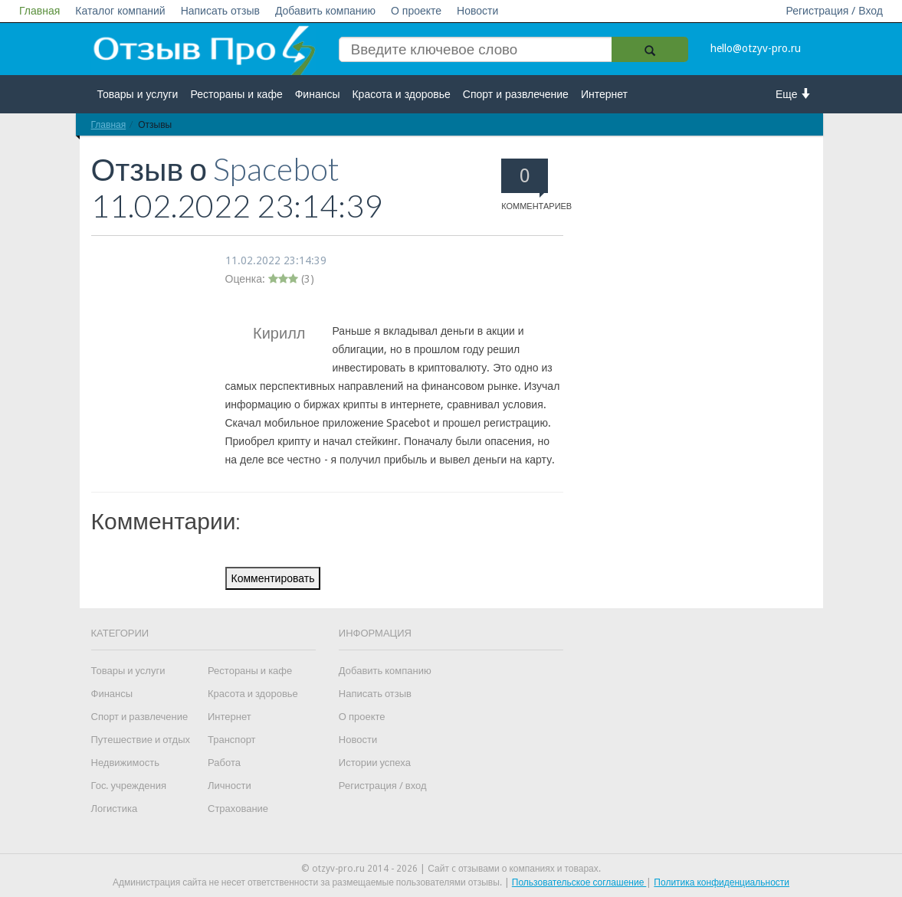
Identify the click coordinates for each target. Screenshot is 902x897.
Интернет (604, 94)
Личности (229, 785)
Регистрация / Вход (834, 11)
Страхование (238, 808)
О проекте (416, 11)
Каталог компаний (120, 11)
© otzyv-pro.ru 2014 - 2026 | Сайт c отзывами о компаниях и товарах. (451, 868)
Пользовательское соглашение (579, 882)
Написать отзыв (220, 11)
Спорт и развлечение (516, 94)
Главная (39, 11)
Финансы (317, 94)
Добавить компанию (325, 11)
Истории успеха (375, 762)
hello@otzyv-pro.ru (755, 48)
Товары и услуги (138, 94)
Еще (794, 93)
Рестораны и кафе (236, 94)
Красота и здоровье (401, 94)
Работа (224, 762)
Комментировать (273, 578)
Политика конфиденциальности (721, 882)
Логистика (114, 808)
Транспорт (232, 739)
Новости (477, 11)
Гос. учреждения (128, 785)
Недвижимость (125, 762)
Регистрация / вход (383, 785)
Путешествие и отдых (141, 739)
